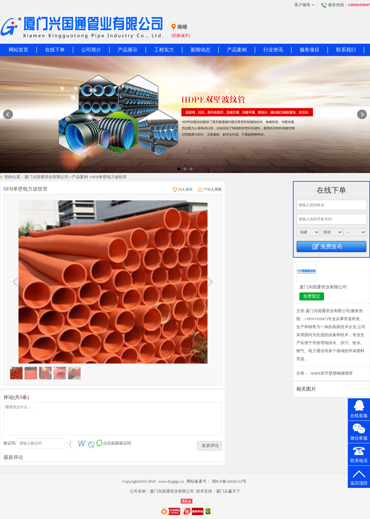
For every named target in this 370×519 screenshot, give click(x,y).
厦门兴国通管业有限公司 (46, 177)
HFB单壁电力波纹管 (109, 177)
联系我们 (346, 49)
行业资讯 (273, 49)
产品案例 (237, 49)
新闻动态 (200, 49)
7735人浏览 (210, 189)
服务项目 (309, 49)
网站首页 (18, 49)
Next (362, 114)
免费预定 (311, 296)
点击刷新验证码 (117, 443)
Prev (8, 114)
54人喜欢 (183, 189)
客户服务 (304, 4)
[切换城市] (180, 35)
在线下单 (55, 49)
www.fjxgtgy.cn (171, 481)
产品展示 (128, 49)
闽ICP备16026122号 (229, 481)
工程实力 (164, 49)
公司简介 (91, 49)
